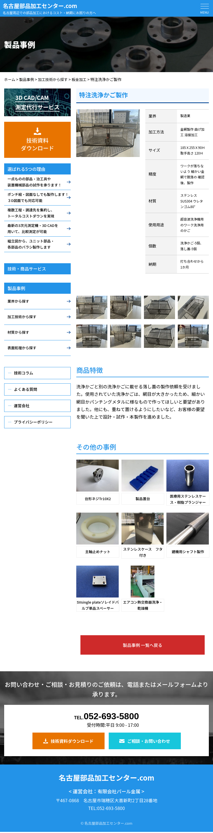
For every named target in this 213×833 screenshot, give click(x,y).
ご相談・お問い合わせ (144, 740)
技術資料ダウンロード (68, 740)
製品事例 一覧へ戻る (142, 644)
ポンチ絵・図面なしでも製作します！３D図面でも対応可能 (38, 197)
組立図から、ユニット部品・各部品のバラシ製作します (30, 244)
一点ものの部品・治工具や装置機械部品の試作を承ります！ (34, 182)
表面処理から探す (21, 347)
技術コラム (23, 373)
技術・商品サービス (27, 268)
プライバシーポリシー (33, 422)
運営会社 (21, 405)
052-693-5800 (106, 716)
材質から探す (18, 332)
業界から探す (18, 301)
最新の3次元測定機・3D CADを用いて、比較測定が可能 (32, 228)
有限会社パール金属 (119, 792)
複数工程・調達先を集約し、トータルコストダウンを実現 (30, 213)
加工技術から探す (21, 316)
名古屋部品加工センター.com (40, 6)
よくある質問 (25, 389)
